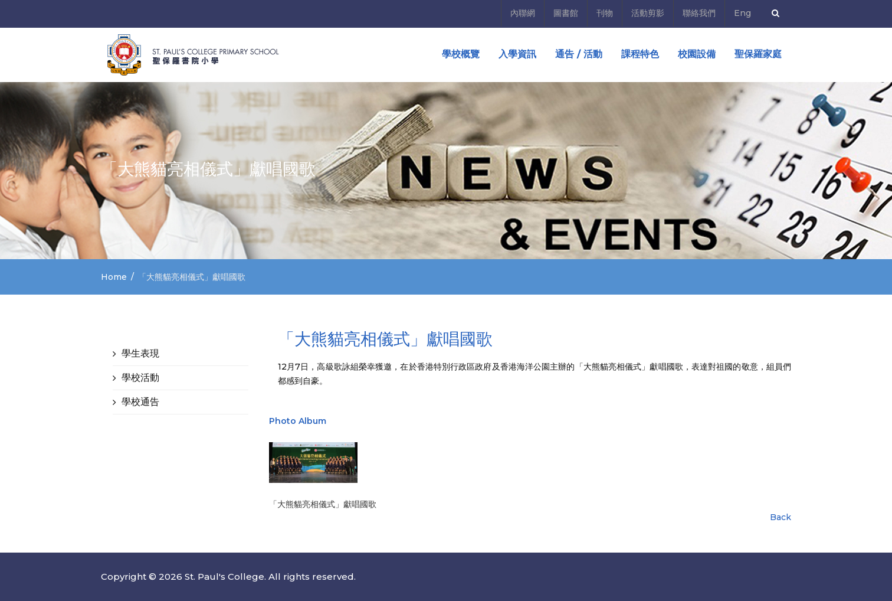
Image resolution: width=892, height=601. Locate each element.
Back (780, 517)
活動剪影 (647, 13)
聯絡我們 (699, 13)
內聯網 (522, 13)
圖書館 (565, 13)
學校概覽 (461, 54)
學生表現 (140, 353)
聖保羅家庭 (758, 54)
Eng (742, 13)
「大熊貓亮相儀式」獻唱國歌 (322, 504)
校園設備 (697, 54)
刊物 (604, 13)
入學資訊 (517, 54)
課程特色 (640, 54)
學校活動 (140, 377)
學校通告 (140, 401)
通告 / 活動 (578, 54)
